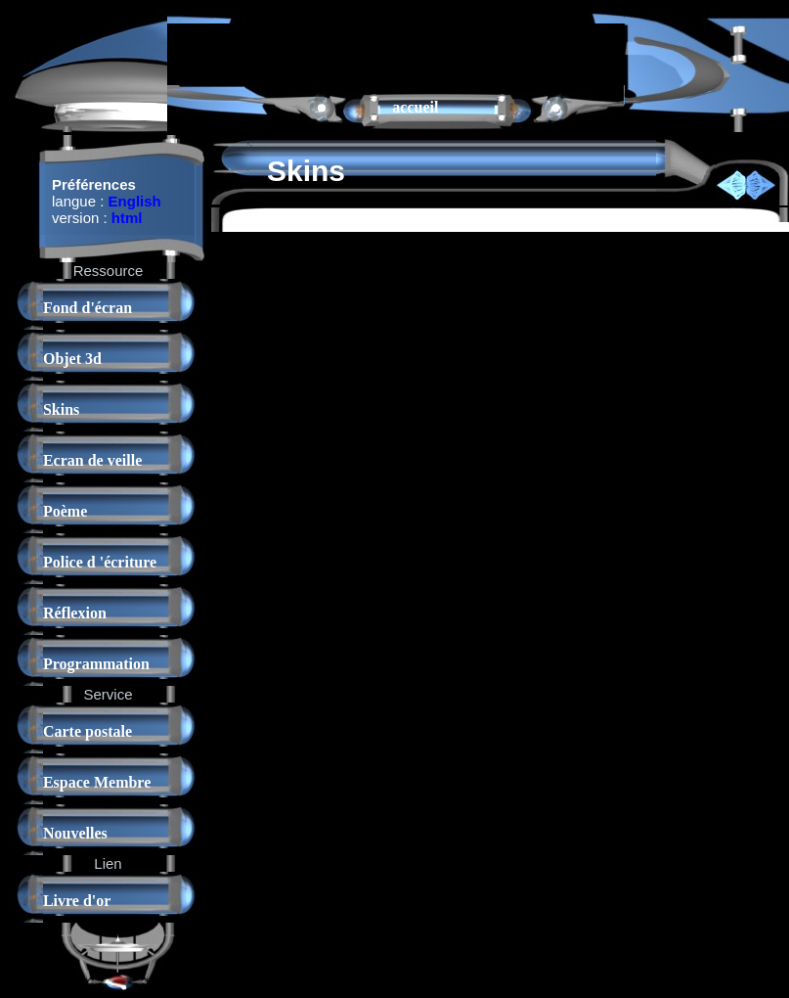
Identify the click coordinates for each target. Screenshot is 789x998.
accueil (415, 107)
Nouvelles (75, 833)
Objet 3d (72, 358)
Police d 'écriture (99, 562)
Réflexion (75, 613)
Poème (65, 511)
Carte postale (87, 731)
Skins (61, 409)
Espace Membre (97, 782)
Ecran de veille (92, 460)
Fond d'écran (87, 307)
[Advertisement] (396, 52)
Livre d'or (76, 900)
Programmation (96, 664)
